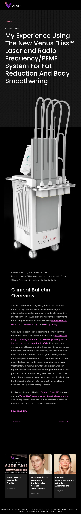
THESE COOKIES (56, 511)
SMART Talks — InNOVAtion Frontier (14, 480)
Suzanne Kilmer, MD (50, 392)
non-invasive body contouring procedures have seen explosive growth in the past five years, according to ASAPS (39, 339)
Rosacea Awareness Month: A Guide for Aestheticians (64, 481)
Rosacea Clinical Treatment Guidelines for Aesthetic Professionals (39, 483)
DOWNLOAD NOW (19, 411)
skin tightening (50, 324)
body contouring (30, 324)
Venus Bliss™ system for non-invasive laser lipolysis (43, 396)
